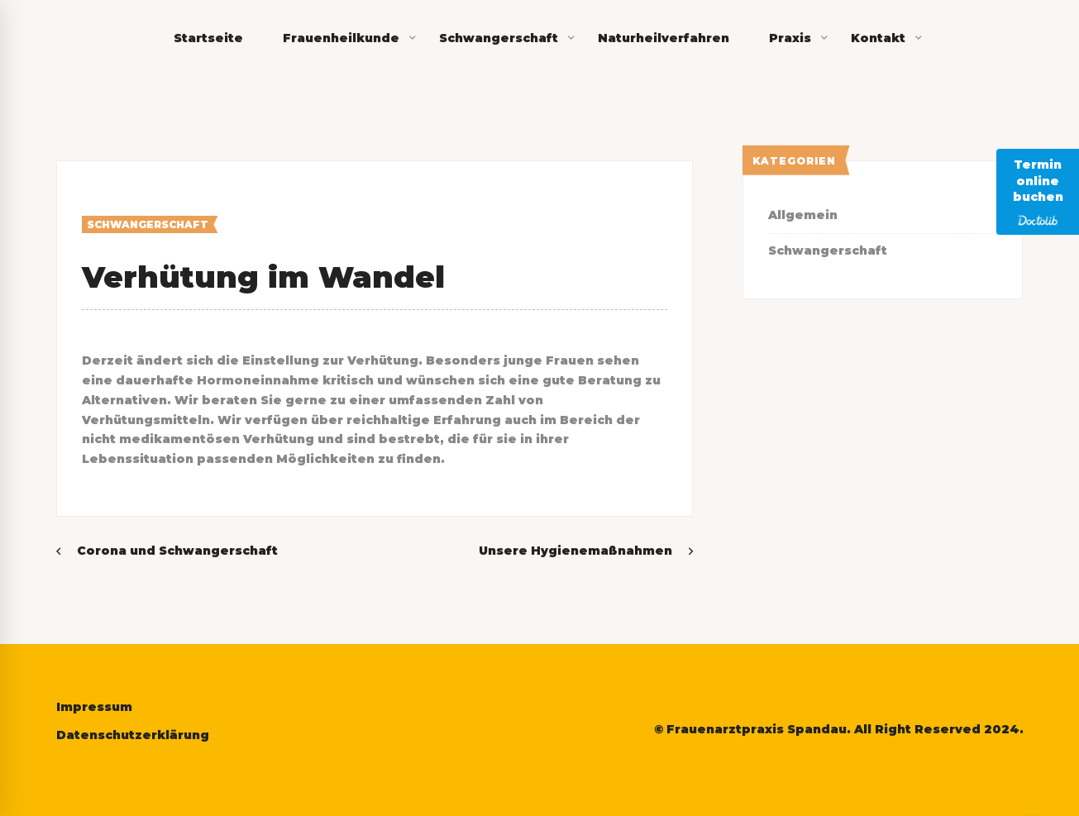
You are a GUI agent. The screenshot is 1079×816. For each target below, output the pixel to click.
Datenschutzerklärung (132, 735)
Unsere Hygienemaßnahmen (575, 550)
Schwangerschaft (147, 224)
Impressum (94, 706)
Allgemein (803, 215)
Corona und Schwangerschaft (177, 550)
